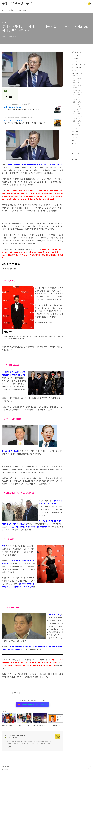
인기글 (79, 154)
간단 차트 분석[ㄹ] (77, 102)
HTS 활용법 (76, 80)
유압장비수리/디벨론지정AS (13, 120)
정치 (73, 141)
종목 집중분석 (77, 85)
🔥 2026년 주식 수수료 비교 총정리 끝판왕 (32, 730)
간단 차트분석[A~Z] (78, 92)
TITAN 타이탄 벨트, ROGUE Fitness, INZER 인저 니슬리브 (22, 109)
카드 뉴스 (74, 70)
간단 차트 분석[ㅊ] (77, 116)
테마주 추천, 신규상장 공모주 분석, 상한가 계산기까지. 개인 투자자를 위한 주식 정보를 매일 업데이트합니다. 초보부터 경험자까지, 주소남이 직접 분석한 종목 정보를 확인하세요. (29, 804)
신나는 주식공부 (77, 73)
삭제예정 (74, 144)
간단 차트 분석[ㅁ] (77, 104)
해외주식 (75, 88)
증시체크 (75, 58)
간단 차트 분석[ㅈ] (77, 114)
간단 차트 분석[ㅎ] (77, 126)
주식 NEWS (76, 90)
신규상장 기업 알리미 (78, 64)
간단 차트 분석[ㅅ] (77, 109)
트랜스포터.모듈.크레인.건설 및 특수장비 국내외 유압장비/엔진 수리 (24, 123)
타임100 (9, 97)
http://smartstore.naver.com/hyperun (15, 104)
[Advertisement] (32, 471)
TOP (89, 829)
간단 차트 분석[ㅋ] (77, 118)
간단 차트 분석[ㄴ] (77, 97)
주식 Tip (74, 61)
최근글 (74, 154)
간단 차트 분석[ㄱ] (77, 95)
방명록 (11, 10)
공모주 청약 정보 (76, 67)
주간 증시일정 (77, 78)
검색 (85, 3)
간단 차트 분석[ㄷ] (77, 99)
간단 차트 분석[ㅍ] (77, 123)
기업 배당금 (76, 83)
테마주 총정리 (76, 55)
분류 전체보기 (76, 52)
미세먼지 (74, 138)
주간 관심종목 (76, 76)
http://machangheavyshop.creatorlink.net (17, 117)
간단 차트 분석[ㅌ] (77, 121)
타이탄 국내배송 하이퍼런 (13, 107)
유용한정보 (75, 132)
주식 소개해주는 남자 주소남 (18, 3)
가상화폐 (74, 129)
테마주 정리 (22, 10)
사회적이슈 (75, 135)
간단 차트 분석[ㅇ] (77, 111)
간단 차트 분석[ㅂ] (77, 107)
